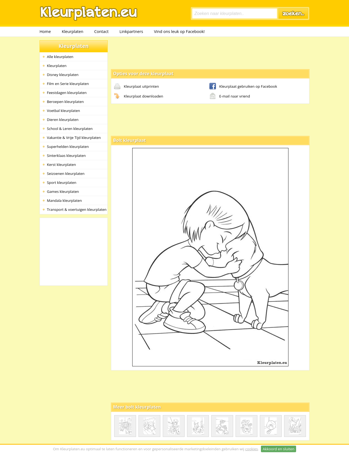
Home (45, 31)
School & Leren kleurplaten (70, 128)
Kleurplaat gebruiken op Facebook (243, 86)
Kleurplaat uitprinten (136, 86)
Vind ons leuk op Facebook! (179, 31)
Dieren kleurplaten (63, 119)
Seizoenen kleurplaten (66, 173)
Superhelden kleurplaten (68, 146)
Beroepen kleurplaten (65, 101)
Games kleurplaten (63, 191)
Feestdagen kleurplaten (67, 92)
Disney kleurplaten (63, 74)
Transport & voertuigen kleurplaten (77, 209)
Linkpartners (131, 31)
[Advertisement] (210, 52)
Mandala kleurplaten (64, 200)
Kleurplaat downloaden (138, 96)
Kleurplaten (72, 31)
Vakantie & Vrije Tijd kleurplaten (74, 137)
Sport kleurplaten (61, 182)
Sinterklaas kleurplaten (66, 155)
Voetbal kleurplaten (63, 110)
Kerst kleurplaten (61, 164)
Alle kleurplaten (60, 56)
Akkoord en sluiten (278, 448)
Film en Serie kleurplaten (68, 83)
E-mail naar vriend (229, 96)
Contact (101, 31)
